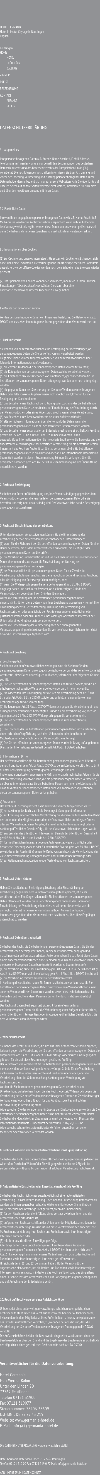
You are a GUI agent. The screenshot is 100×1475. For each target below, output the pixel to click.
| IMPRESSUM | (14, 1472)
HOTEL (10, 57)
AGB (2, 1472)
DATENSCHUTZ (32, 1472)
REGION (11, 106)
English (4, 36)
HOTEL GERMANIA (10, 27)
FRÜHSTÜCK (13, 63)
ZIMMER (5, 75)
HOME (3, 52)
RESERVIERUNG (9, 88)
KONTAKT (5, 95)
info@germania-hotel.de (72, 1463)
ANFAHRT (12, 100)
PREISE (4, 82)
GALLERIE (12, 68)
